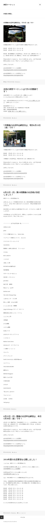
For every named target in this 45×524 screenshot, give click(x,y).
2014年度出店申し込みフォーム (11, 474)
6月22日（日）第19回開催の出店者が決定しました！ (21, 193)
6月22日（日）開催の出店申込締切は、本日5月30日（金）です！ (22, 417)
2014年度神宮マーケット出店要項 (11, 468)
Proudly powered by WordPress (10, 521)
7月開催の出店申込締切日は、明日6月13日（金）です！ (22, 126)
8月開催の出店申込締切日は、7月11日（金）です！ (18, 22)
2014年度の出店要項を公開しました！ (20, 459)
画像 (6, 82)
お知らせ (18, 82)
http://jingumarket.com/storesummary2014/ (15, 70)
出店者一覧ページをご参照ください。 (17, 111)
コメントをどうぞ (22, 513)
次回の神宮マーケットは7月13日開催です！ (20, 90)
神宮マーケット (9, 5)
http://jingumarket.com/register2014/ (13, 75)
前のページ (2, 517)
